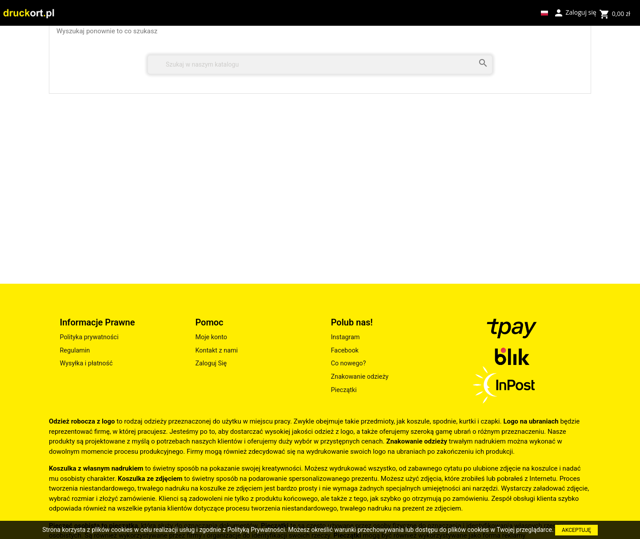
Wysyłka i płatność (86, 363)
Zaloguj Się (211, 363)
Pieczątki (343, 390)
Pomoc (209, 322)
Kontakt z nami (216, 350)
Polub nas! (351, 322)
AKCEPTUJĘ (576, 530)
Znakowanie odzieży (359, 376)
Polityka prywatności (89, 337)
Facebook (345, 350)
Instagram (345, 337)
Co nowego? (348, 363)
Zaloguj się (574, 12)
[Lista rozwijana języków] (544, 13)
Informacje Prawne (97, 322)
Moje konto (211, 337)
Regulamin (75, 350)
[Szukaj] (320, 64)
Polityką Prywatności (256, 529)
